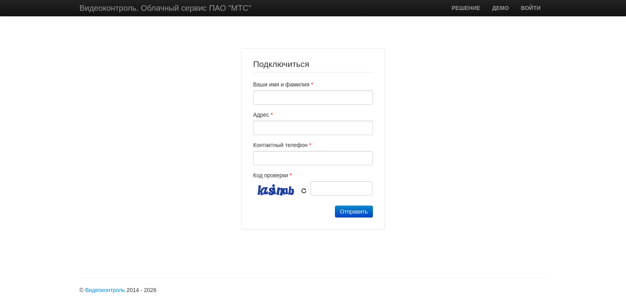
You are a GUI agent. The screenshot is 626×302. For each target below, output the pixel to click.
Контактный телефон (282, 145)
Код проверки (272, 175)
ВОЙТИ (531, 8)
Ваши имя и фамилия (283, 84)
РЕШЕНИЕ (466, 8)
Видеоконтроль (105, 290)
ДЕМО (500, 8)
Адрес (263, 115)
